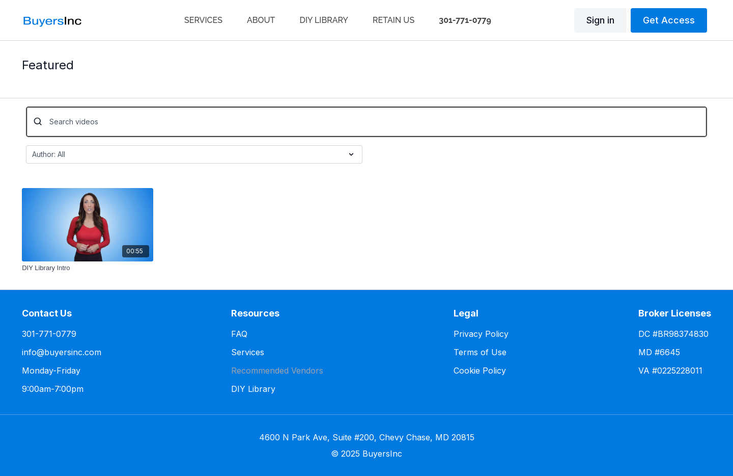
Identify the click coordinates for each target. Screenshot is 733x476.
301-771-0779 (49, 334)
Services (247, 352)
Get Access (669, 20)
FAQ (239, 334)
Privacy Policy (481, 334)
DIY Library (253, 389)
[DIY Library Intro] (87, 268)
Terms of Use (480, 352)
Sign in (600, 20)
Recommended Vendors (277, 370)
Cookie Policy (480, 370)
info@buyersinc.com (61, 352)
